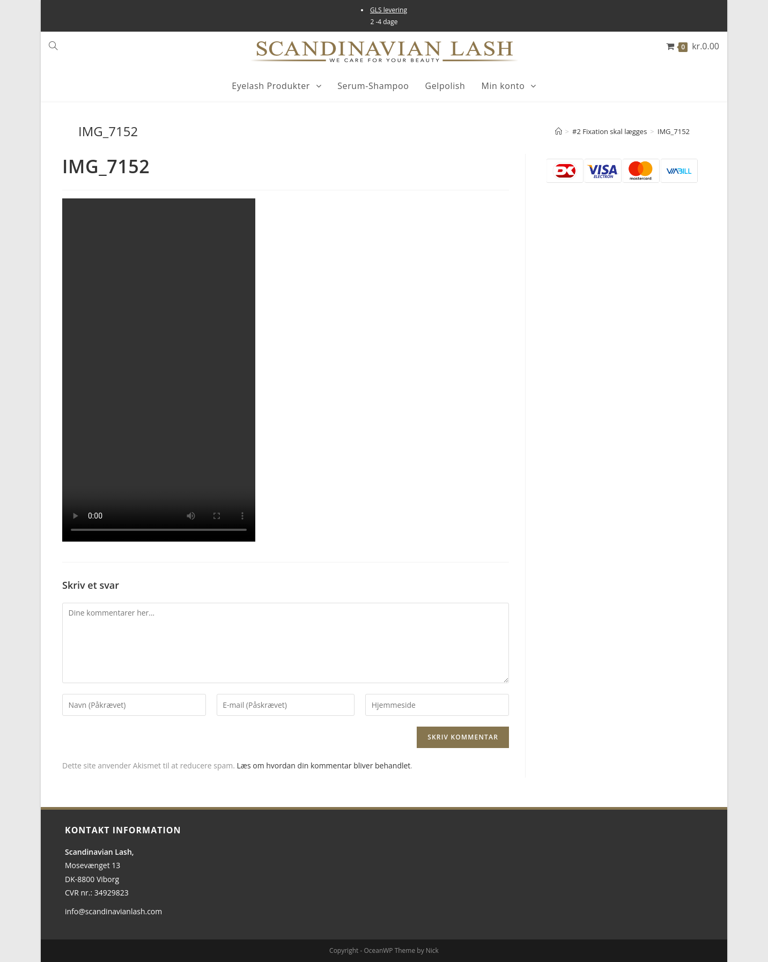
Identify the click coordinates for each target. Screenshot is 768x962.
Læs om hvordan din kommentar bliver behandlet (324, 765)
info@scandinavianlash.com (113, 911)
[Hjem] (558, 131)
